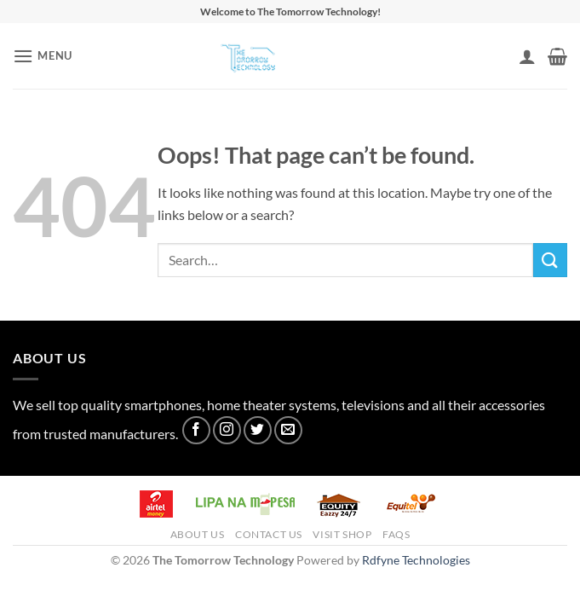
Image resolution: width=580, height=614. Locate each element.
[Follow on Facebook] (196, 430)
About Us (197, 534)
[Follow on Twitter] (258, 430)
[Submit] (550, 259)
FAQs (396, 534)
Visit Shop (342, 534)
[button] (42, 56)
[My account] (527, 56)
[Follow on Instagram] (227, 430)
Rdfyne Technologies (416, 560)
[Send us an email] (288, 430)
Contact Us (268, 534)
